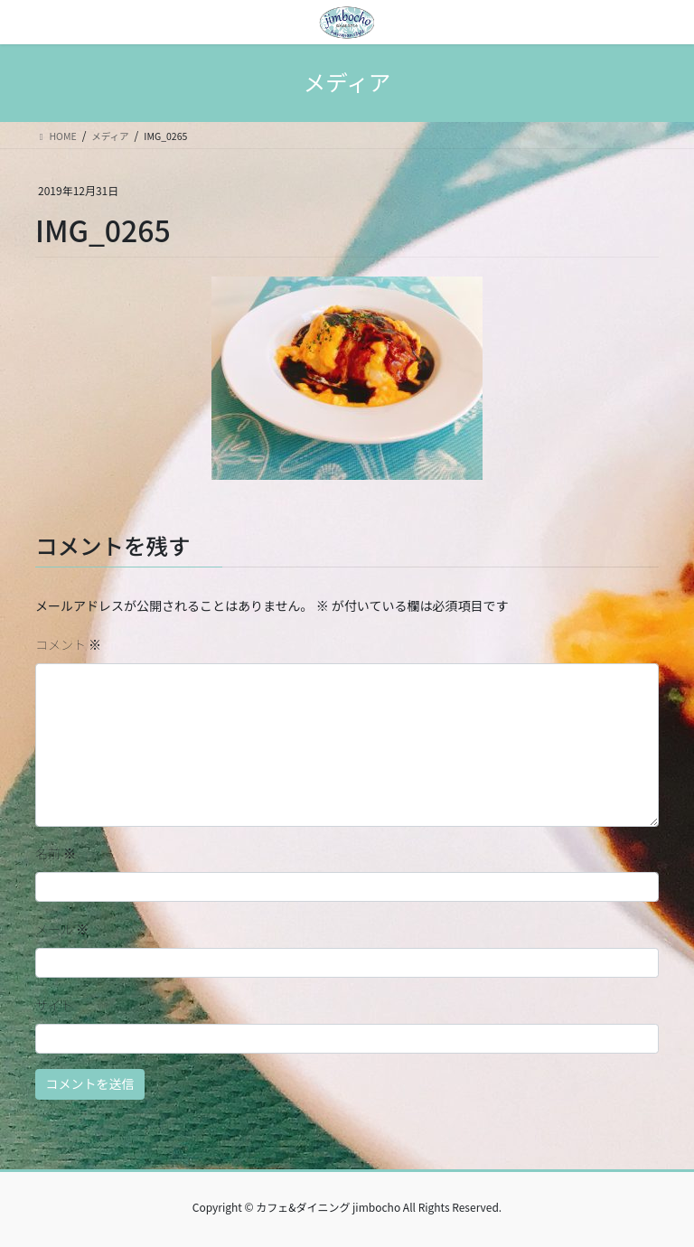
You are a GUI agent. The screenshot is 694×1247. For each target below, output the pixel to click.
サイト (54, 1005)
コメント (68, 644)
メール (62, 929)
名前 (55, 853)
